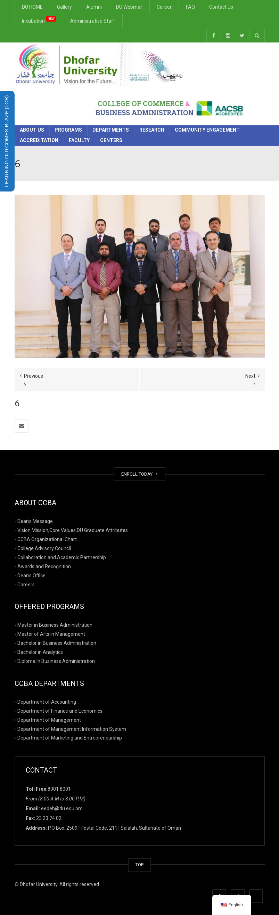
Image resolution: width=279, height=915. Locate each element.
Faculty (79, 140)
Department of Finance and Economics (59, 711)
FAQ (190, 7)
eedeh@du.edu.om (62, 808)
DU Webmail (129, 7)
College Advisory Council (44, 548)
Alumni (94, 7)
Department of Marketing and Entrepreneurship (69, 738)
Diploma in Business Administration (56, 661)
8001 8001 (59, 789)
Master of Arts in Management (51, 634)
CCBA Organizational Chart (47, 539)
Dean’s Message (35, 521)
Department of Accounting (46, 702)
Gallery (64, 7)
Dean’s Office (31, 575)
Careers (26, 584)
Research (151, 130)
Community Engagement (207, 130)
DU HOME (32, 7)
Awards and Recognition (44, 566)
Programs (68, 130)
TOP (139, 864)
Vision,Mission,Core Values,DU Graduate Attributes (72, 530)
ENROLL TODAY (139, 474)
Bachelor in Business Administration (56, 643)
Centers (111, 140)
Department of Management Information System (71, 729)
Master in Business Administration (54, 625)
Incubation (39, 20)
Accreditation (39, 140)
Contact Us (221, 7)
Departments (110, 130)
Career (164, 7)
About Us (32, 130)
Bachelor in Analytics (40, 652)
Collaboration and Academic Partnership (61, 557)
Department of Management (49, 719)
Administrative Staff (92, 21)
